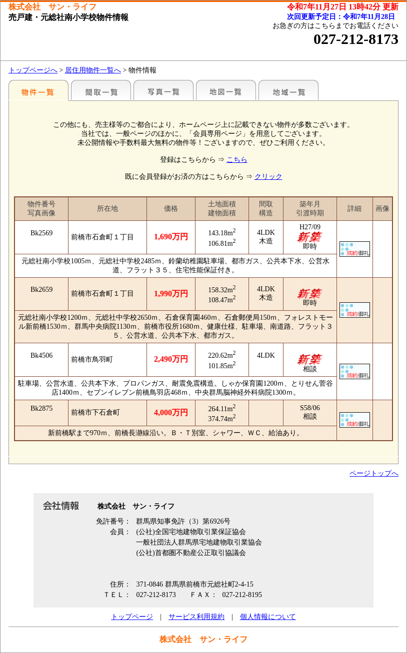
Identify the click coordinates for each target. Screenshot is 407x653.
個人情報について (268, 617)
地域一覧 (288, 90)
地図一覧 (226, 90)
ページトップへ (374, 473)
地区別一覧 (38, 90)
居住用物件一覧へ (93, 70)
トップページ (132, 617)
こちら (237, 159)
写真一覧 (164, 90)
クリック (268, 176)
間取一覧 (101, 90)
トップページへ (33, 70)
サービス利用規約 (196, 617)
